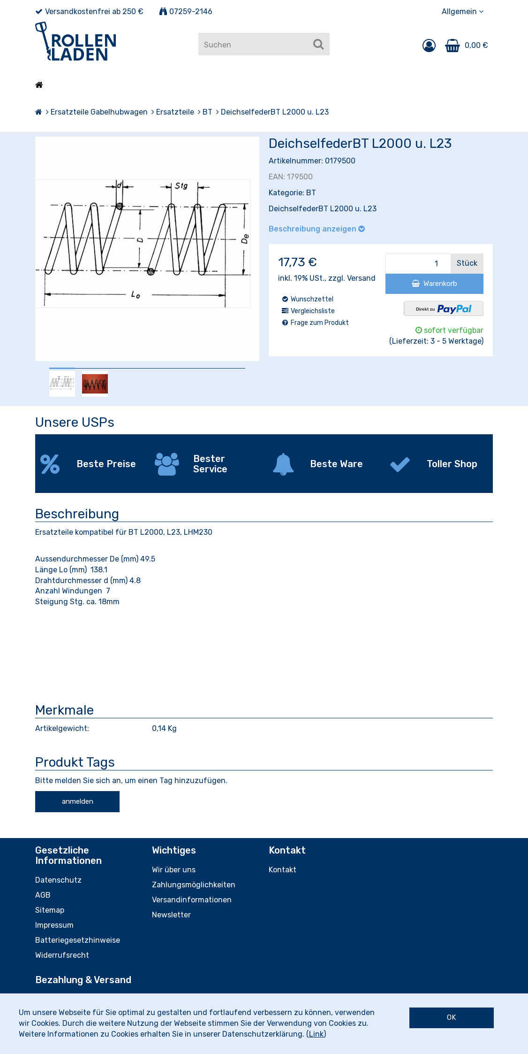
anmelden (77, 801)
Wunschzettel (307, 299)
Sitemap (49, 910)
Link (316, 1034)
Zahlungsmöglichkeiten (193, 884)
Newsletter (171, 914)
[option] (62, 384)
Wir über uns (174, 869)
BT (311, 192)
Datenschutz (58, 880)
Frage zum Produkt (315, 323)
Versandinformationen (192, 899)
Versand (361, 278)
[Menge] (418, 264)
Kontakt (282, 869)
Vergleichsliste (308, 311)
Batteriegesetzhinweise (77, 940)
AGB (43, 895)
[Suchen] (318, 44)
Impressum (54, 925)
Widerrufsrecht (62, 955)
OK (451, 1017)
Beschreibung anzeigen (317, 228)
